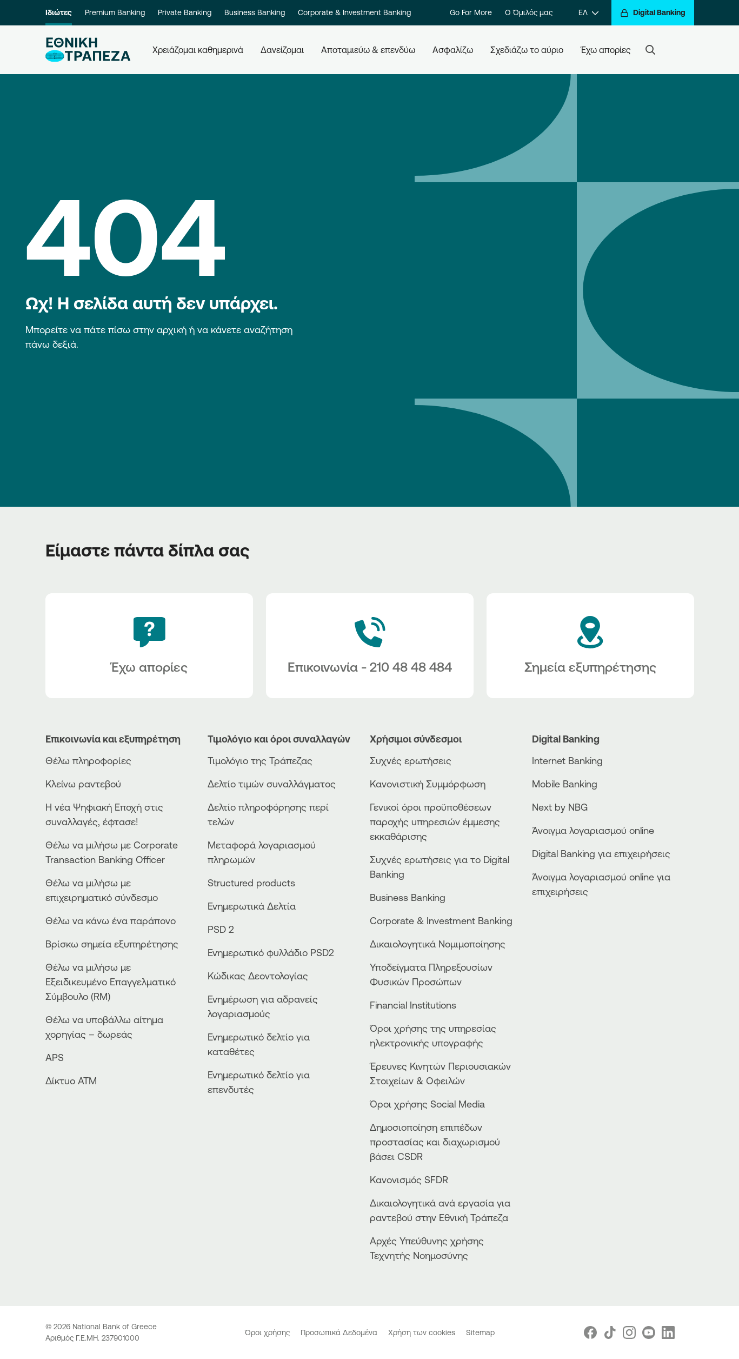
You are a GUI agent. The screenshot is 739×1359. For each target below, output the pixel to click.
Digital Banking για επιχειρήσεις (601, 853)
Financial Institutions (413, 1004)
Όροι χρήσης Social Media (427, 1103)
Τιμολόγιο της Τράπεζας (260, 760)
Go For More (471, 12)
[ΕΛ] (588, 12)
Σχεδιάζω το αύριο (526, 50)
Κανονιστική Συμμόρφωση (427, 783)
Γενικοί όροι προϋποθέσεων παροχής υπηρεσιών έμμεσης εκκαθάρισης (435, 821)
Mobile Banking (564, 783)
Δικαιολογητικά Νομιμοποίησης (437, 943)
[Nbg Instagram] (629, 1332)
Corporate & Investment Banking (354, 12)
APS (54, 1057)
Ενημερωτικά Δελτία (252, 905)
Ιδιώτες (58, 12)
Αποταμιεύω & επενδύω (368, 50)
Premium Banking (115, 12)
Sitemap (480, 1332)
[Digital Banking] (652, 12)
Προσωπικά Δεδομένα (340, 1332)
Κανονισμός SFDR (409, 1179)
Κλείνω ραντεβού (83, 783)
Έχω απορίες (606, 50)
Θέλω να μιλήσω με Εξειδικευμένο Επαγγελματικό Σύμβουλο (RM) (110, 982)
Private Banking (184, 12)
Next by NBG (560, 806)
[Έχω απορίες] (149, 645)
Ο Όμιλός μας (528, 12)
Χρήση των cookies (422, 1332)
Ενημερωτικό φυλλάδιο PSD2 (271, 952)
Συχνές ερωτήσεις (410, 760)
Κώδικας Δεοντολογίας (258, 975)
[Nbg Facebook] (590, 1332)
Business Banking (254, 12)
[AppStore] (572, 920)
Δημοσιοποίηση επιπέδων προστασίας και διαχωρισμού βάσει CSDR (435, 1142)
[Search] (650, 49)
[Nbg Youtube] (648, 1332)
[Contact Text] (370, 645)
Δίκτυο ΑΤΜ (71, 1080)
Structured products (251, 882)
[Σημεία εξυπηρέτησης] (590, 645)
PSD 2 (221, 929)
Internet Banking (567, 760)
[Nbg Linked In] (668, 1332)
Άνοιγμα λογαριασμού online (593, 830)
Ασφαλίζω (452, 50)
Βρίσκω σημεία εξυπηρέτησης (111, 943)
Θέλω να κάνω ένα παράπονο (110, 920)
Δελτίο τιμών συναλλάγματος (272, 783)
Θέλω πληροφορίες (88, 760)
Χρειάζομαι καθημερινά (197, 50)
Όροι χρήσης (268, 1332)
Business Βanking (407, 897)
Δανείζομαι (282, 50)
